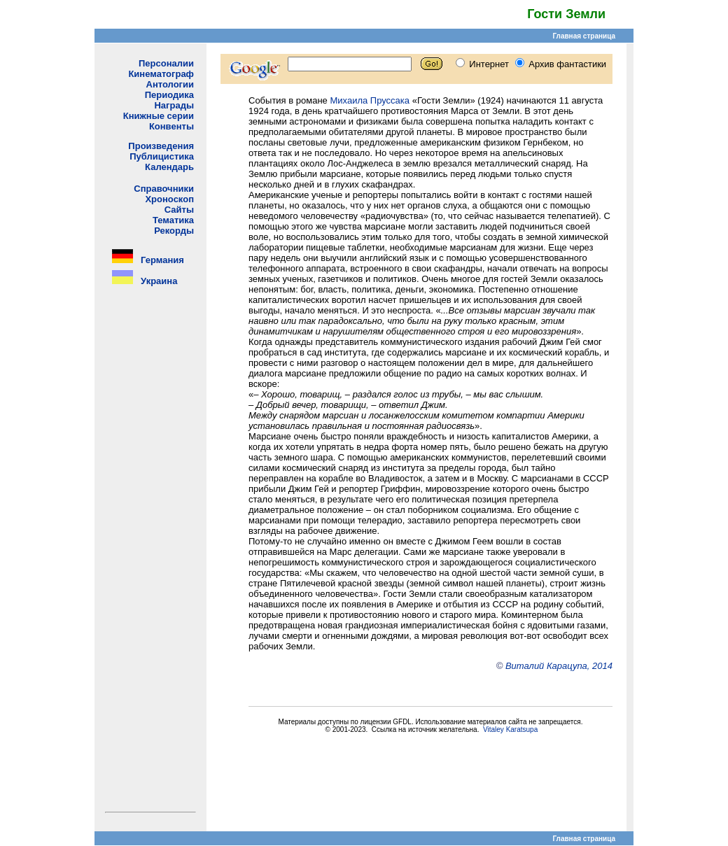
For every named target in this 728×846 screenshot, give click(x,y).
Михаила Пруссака (370, 100)
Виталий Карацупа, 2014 (558, 666)
